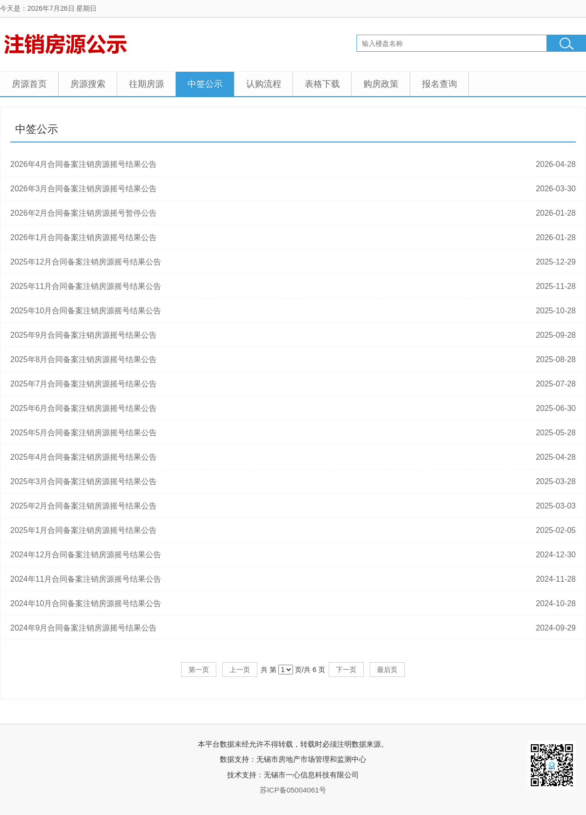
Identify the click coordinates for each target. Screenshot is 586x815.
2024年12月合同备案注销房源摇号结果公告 (85, 554)
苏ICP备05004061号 (293, 790)
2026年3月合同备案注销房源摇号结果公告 (83, 188)
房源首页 (29, 84)
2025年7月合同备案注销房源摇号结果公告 (83, 384)
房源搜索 (87, 84)
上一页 (240, 669)
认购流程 (263, 84)
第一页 (198, 669)
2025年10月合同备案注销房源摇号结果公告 (85, 310)
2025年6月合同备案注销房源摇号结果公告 (83, 408)
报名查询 (439, 84)
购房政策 (380, 84)
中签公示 (205, 84)
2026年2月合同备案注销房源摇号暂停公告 (83, 213)
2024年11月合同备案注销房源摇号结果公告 (85, 579)
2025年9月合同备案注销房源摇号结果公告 (83, 335)
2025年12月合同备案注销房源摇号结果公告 (85, 262)
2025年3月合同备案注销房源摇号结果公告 (83, 481)
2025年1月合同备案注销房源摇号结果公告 (83, 530)
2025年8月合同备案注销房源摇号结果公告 (83, 359)
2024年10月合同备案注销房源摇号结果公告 (85, 603)
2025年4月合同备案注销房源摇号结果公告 (83, 457)
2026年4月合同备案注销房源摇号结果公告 (83, 164)
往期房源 (146, 84)
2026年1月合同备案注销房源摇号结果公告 (83, 237)
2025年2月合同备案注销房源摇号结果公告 (83, 506)
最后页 (387, 669)
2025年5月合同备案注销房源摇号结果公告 (83, 432)
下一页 (346, 669)
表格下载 (322, 84)
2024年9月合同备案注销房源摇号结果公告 (83, 628)
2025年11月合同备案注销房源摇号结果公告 (85, 286)
